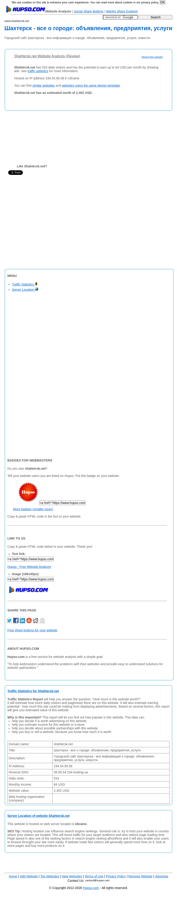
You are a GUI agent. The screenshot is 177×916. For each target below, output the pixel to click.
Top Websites (49, 876)
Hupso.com (91, 888)
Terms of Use (94, 876)
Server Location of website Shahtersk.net (38, 816)
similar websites (43, 85)
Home (13, 876)
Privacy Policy (116, 876)
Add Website (29, 876)
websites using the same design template (91, 85)
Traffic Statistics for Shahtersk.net (33, 691)
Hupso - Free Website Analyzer (29, 567)
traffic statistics (38, 71)
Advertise (161, 876)
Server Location (25, 289)
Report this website (152, 57)
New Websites (72, 876)
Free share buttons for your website (32, 630)
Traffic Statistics (25, 284)
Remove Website (140, 876)
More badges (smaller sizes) (33, 509)
